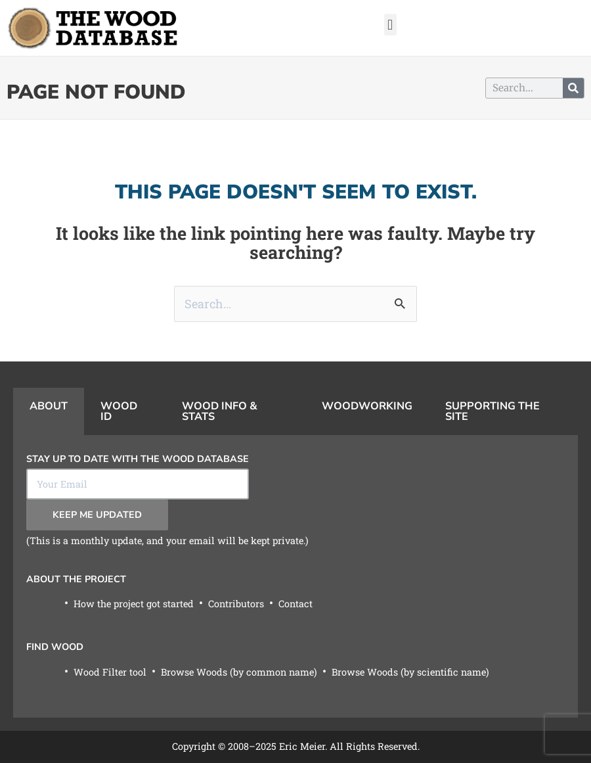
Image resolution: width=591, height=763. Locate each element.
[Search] (573, 88)
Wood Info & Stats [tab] (219, 411)
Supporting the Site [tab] (492, 411)
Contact (295, 603)
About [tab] (49, 406)
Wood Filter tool (110, 672)
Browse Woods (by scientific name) (410, 672)
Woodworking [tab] (367, 406)
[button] (390, 24)
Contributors (236, 603)
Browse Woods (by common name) (239, 672)
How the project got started (134, 603)
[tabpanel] (295, 576)
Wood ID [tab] (118, 411)
